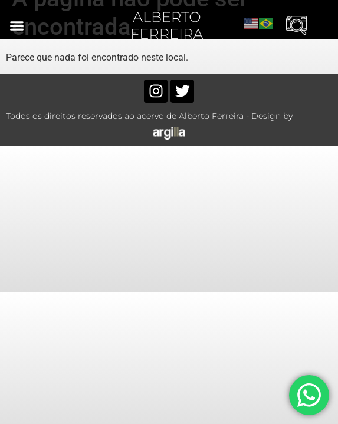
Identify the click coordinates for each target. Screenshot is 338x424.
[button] (17, 25)
